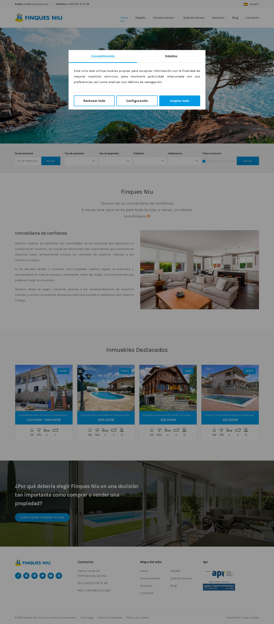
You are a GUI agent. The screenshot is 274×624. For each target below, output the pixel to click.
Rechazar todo (94, 101)
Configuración (137, 101)
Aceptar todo (179, 101)
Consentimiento (103, 56)
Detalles (171, 56)
